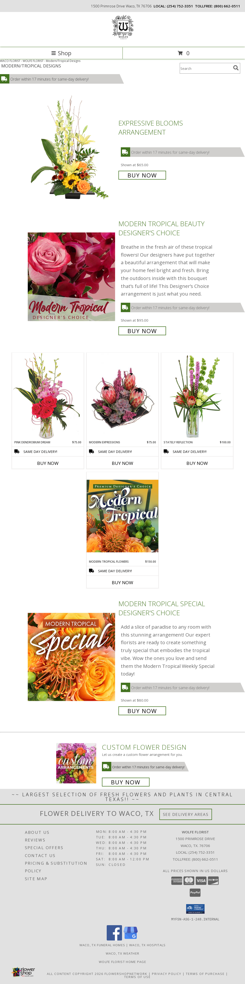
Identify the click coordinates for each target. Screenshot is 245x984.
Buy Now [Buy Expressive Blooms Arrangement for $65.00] (142, 175)
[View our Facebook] (114, 939)
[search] (236, 68)
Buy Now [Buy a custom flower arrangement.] (125, 782)
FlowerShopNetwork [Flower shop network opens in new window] (126, 973)
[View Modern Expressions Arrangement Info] (122, 396)
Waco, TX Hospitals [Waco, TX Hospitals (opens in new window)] (147, 945)
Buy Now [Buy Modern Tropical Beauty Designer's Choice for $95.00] (142, 331)
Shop (61, 53)
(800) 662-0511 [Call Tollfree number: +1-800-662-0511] (205, 859)
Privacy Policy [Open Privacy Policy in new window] (166, 973)
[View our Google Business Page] (130, 939)
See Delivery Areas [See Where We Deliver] (186, 814)
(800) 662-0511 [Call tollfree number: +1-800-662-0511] (227, 6)
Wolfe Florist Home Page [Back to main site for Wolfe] (122, 961)
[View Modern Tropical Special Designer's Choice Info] (72, 656)
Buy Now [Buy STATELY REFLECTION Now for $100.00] (197, 463)
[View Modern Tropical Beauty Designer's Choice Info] (72, 277)
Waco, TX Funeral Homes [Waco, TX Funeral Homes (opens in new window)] (102, 945)
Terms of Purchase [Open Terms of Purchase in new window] (205, 973)
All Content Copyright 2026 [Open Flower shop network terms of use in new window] (75, 973)
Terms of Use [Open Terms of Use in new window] (137, 976)
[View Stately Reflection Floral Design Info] (197, 396)
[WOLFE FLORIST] (122, 40)
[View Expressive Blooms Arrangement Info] (72, 148)
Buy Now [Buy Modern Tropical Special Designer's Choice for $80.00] (142, 711)
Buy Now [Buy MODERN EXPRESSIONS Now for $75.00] (122, 463)
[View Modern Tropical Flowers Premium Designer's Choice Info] (122, 515)
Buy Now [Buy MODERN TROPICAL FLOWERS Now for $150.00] (122, 582)
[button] (195, 909)
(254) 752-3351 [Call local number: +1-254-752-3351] (180, 6)
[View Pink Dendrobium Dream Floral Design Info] (48, 396)
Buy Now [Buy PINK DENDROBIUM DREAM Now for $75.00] (48, 463)
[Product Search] (205, 68)
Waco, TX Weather (122, 953)
